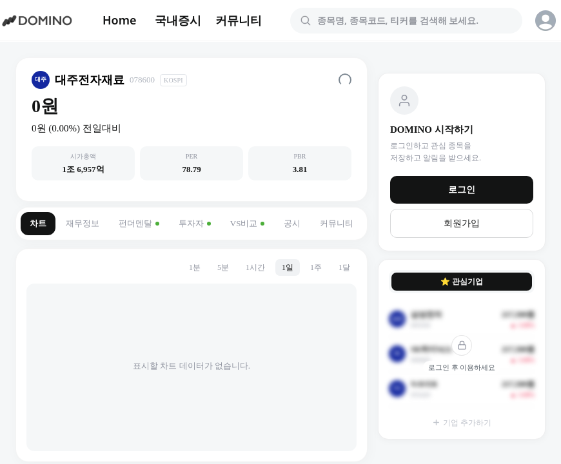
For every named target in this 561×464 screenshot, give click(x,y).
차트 (38, 223)
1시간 (255, 267)
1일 (287, 267)
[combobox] (414, 21)
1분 (195, 267)
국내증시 (178, 20)
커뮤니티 (238, 20)
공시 (292, 223)
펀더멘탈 (139, 223)
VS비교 (247, 223)
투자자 (195, 223)
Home (120, 20)
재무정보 (82, 223)
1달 (344, 267)
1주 (316, 267)
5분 (223, 267)
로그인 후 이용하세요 (462, 367)
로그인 (461, 190)
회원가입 (462, 223)
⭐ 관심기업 (461, 281)
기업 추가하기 (461, 422)
